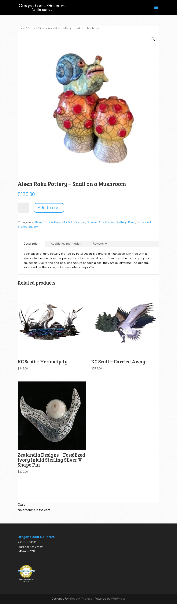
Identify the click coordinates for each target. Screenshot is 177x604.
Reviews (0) (100, 243)
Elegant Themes (80, 598)
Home (21, 28)
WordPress (118, 598)
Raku (42, 28)
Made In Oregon (73, 222)
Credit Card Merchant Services (26, 580)
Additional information (66, 243)
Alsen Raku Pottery (47, 222)
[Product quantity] (23, 208)
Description (31, 243)
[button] (153, 39)
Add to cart (49, 208)
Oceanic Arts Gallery (101, 222)
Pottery (32, 28)
